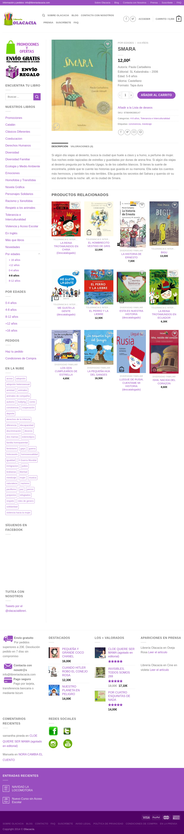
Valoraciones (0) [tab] (82, 146)
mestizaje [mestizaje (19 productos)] (11, 477)
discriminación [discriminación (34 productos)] (13, 431)
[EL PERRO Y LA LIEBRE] (98, 286)
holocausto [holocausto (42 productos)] (12, 454)
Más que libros (14, 240)
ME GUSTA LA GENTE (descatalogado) (66, 311)
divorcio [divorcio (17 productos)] (29, 431)
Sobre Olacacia (102, 2)
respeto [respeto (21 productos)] (10, 501)
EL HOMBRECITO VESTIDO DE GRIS (98, 244)
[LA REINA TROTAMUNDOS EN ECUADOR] (164, 286)
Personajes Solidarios (19, 193)
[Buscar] (43, 15)
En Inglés (11, 233)
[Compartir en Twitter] (127, 132)
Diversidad (12, 152)
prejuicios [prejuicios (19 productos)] (11, 495)
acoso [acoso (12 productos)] (9, 378)
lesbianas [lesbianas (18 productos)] (11, 471)
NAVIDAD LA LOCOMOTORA (22, 788)
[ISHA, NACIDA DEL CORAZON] (164, 352)
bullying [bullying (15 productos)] (22, 401)
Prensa (154, 2)
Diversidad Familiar (17, 159)
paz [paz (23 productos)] (22, 489)
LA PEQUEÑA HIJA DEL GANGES (99, 373)
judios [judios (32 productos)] (25, 466)
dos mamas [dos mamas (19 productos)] (12, 436)
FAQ (179, 2)
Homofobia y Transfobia (20, 180)
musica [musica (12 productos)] (32, 477)
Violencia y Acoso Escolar (21, 226)
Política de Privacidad (108, 824)
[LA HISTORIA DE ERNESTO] (131, 224)
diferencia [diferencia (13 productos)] (11, 425)
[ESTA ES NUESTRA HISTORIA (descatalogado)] (131, 286)
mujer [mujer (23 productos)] (23, 477)
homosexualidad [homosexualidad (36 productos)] (29, 454)
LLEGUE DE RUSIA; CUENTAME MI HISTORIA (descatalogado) (131, 384)
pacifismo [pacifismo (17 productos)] (11, 489)
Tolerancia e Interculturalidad (15, 217)
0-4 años (14, 270)
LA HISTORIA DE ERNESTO (131, 256)
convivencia (135, 124)
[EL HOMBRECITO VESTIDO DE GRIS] (98, 218)
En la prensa (168, 824)
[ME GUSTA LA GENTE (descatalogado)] (66, 285)
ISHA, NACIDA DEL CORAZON (164, 382)
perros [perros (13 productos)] (30, 489)
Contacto (41, 824)
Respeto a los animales (20, 207)
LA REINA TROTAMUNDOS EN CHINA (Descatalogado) (66, 247)
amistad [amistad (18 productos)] (10, 390)
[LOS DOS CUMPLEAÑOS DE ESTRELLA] (66, 346)
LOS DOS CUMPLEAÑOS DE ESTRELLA (66, 371)
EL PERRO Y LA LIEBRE (98, 312)
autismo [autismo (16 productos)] (10, 401)
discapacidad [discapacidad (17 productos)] (26, 425)
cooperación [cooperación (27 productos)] (28, 407)
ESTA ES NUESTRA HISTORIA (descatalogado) (131, 314)
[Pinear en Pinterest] (140, 132)
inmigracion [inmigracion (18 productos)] (12, 466)
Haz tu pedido (14, 351)
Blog (116, 2)
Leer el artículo (157, 652)
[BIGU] (164, 223)
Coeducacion (13, 138)
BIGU (164, 252)
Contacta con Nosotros (134, 2)
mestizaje (147, 124)
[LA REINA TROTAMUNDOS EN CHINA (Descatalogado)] (66, 218)
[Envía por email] (134, 132)
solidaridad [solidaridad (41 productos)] (12, 506)
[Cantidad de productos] (125, 95)
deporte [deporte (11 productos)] (10, 413)
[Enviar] (37, 96)
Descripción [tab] (60, 146)
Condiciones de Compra (20, 358)
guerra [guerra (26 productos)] (32, 448)
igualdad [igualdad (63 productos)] (10, 460)
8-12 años (14, 280)
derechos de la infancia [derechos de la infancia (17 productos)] (18, 419)
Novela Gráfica (14, 187)
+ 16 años (14, 259)
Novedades (12, 247)
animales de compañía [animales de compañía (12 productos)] (18, 396)
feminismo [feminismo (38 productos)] (11, 448)
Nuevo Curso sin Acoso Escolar (27, 800)
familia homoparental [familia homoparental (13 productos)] (17, 442)
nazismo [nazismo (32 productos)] (25, 483)
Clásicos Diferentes (17, 131)
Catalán (10, 124)
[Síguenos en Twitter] (133, 19)
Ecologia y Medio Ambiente (22, 166)
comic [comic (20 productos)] (32, 401)
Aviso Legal (83, 824)
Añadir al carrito (156, 95)
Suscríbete (167, 2)
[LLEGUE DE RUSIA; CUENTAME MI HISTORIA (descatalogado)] (131, 351)
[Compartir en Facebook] (121, 132)
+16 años (11, 330)
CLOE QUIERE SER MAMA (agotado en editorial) (22, 740)
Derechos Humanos (18, 145)
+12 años (14, 265)
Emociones (12, 173)
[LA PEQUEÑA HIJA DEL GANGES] (98, 347)
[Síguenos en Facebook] (126, 19)
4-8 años (14, 275)
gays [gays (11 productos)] (22, 448)
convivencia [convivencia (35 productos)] (12, 407)
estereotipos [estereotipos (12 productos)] (28, 436)
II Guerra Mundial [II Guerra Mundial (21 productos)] (27, 460)
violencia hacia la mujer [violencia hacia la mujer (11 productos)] (18, 512)
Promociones (13, 117)
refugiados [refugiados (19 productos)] (25, 495)
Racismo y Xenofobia (19, 200)
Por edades (12, 254)
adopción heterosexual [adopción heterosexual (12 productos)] (18, 384)
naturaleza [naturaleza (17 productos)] (11, 483)
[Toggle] (39, 254)
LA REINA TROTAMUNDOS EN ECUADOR (164, 314)
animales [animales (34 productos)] (22, 390)
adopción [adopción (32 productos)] (21, 378)
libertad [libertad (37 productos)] (23, 471)
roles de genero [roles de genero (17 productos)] (26, 501)
